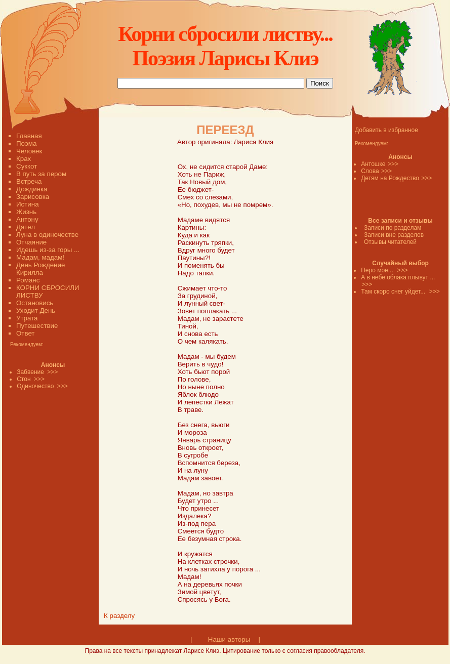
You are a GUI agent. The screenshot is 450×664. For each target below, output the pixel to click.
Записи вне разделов (394, 234)
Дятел (25, 227)
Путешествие (37, 325)
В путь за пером (41, 174)
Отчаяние (31, 242)
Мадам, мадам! (40, 257)
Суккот (26, 166)
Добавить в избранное (386, 130)
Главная (29, 136)
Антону (27, 219)
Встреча (29, 181)
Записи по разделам (392, 227)
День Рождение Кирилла (40, 268)
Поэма (26, 143)
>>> (393, 164)
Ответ (25, 333)
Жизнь (26, 212)
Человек (29, 151)
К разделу (119, 615)
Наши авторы (229, 639)
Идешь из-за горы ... (47, 250)
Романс (27, 280)
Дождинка (31, 189)
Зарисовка (32, 196)
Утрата (26, 318)
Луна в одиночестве (47, 234)
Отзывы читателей (390, 241)
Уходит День (35, 310)
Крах (23, 158)
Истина (27, 204)
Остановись (34, 303)
